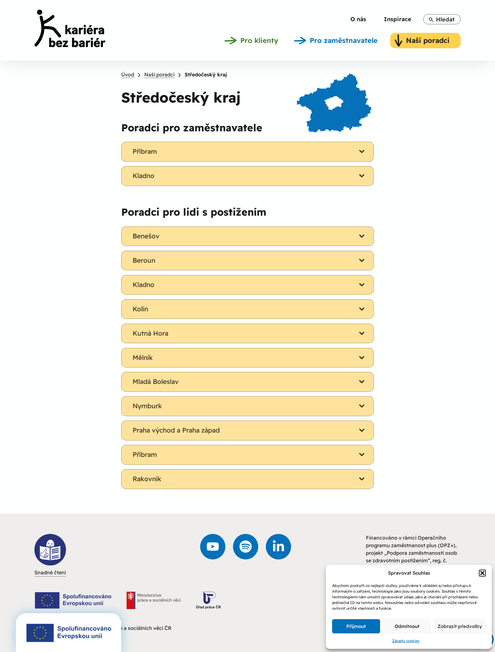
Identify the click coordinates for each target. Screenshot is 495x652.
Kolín (250, 309)
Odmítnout (407, 626)
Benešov (250, 236)
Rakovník (250, 479)
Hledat (441, 19)
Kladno (250, 176)
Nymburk (250, 406)
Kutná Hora (250, 333)
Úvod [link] (127, 74)
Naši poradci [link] (159, 74)
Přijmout (356, 626)
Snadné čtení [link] (50, 555)
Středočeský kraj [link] (206, 74)
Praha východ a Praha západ (250, 430)
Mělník (250, 358)
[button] (482, 573)
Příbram (250, 152)
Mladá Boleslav (250, 382)
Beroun (250, 260)
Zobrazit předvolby (460, 626)
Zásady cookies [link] (406, 640)
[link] (69, 29)
